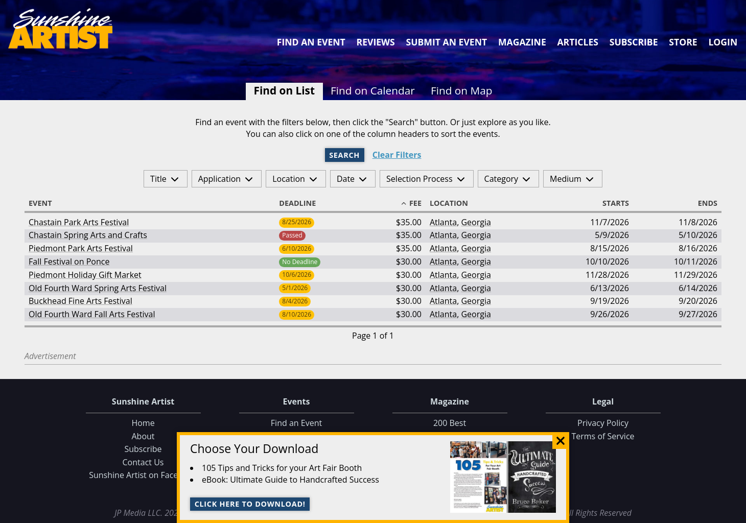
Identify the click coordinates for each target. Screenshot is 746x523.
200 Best (449, 423)
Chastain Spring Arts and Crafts (88, 235)
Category (501, 179)
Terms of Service (602, 436)
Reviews (376, 42)
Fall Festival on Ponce (69, 261)
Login (722, 42)
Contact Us (143, 462)
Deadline (302, 203)
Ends (703, 203)
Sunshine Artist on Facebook (143, 475)
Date (346, 179)
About (142, 436)
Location (288, 179)
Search (344, 155)
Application (219, 179)
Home (142, 423)
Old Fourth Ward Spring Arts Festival (98, 288)
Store (683, 42)
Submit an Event (446, 42)
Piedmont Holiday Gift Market (85, 274)
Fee (411, 203)
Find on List (284, 90)
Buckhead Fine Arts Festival (80, 300)
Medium (565, 179)
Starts (611, 203)
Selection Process (419, 179)
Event (45, 203)
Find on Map (462, 90)
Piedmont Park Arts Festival (81, 248)
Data (734, 513)
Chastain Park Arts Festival (79, 222)
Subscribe (634, 42)
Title (158, 179)
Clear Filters (397, 155)
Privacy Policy (602, 423)
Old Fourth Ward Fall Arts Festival (92, 314)
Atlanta (443, 222)
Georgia (476, 222)
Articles (577, 42)
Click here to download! (250, 504)
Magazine (522, 42)
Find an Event (311, 42)
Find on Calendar (373, 90)
